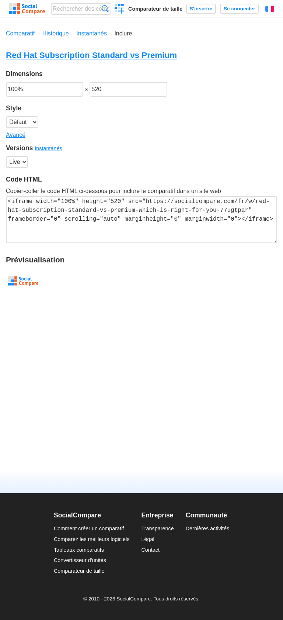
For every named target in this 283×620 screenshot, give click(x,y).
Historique (55, 33)
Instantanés (91, 33)
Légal (147, 539)
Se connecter (239, 8)
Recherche (105, 8)
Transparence (157, 528)
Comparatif (20, 33)
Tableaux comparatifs (79, 550)
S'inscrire (201, 8)
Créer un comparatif (120, 10)
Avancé (15, 135)
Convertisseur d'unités (80, 560)
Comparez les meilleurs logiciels (92, 539)
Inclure (123, 33)
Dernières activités (207, 528)
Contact (150, 550)
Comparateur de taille (155, 9)
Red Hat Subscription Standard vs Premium (91, 55)
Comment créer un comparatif (89, 528)
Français (269, 9)
